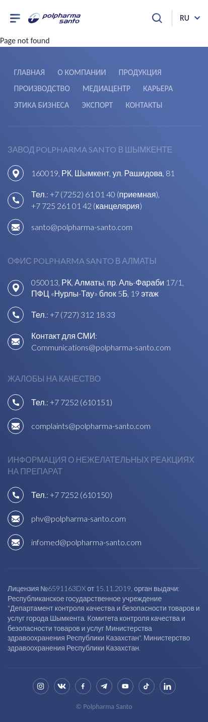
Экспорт (97, 105)
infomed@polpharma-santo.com (86, 542)
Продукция (140, 72)
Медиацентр (106, 88)
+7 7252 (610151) (81, 402)
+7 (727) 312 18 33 (82, 314)
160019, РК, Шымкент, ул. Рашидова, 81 (103, 173)
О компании (81, 72)
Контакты (143, 105)
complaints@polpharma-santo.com (91, 425)
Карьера (158, 88)
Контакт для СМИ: (64, 335)
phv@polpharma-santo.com (78, 518)
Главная (29, 72)
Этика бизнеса (41, 105)
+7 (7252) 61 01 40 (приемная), (105, 194)
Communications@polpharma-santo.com (101, 347)
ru (184, 18)
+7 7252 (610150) (81, 494)
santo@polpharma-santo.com (81, 227)
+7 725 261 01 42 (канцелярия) (86, 205)
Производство (42, 88)
